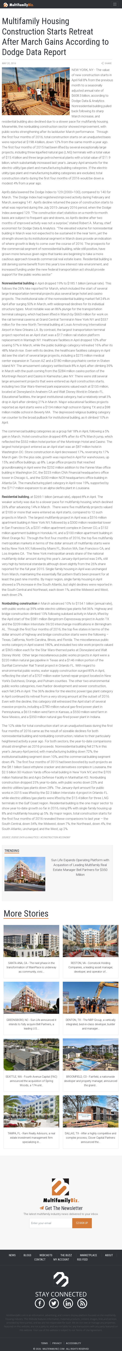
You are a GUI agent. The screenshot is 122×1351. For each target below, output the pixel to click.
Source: (36, 837)
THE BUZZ (66, 1255)
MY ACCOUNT (61, 1259)
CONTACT (39, 1259)
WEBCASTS (45, 1255)
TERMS (44, 1343)
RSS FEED (82, 1259)
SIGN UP (82, 1223)
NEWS (12, 1255)
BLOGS (27, 1255)
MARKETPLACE (88, 1255)
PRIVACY (57, 1343)
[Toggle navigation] (114, 4)
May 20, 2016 (9, 63)
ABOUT (109, 1255)
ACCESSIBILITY (73, 1343)
